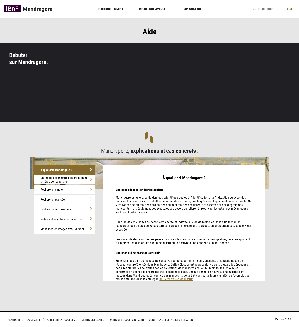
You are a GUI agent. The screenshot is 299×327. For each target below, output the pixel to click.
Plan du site (15, 320)
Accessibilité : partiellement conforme (52, 320)
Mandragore (37, 9)
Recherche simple (111, 9)
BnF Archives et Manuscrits (176, 279)
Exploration (192, 9)
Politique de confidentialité (126, 320)
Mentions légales (93, 320)
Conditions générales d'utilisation (171, 320)
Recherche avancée (153, 9)
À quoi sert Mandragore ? (56, 170)
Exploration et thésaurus (56, 209)
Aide (290, 9)
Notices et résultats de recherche (61, 219)
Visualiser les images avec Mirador (62, 229)
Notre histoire (263, 9)
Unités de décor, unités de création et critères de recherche (64, 179)
